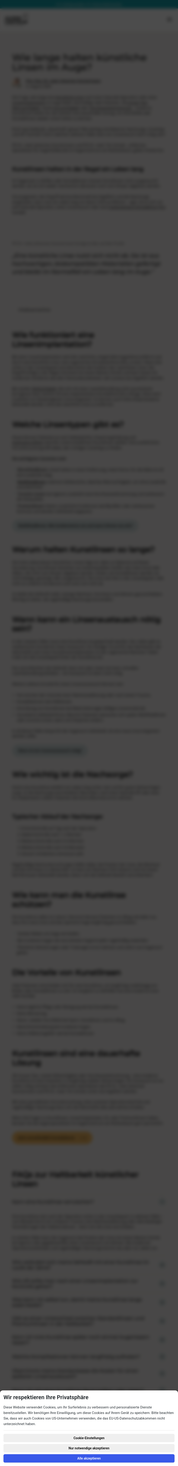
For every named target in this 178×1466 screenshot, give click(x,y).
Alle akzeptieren (89, 1458)
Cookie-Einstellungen (89, 1438)
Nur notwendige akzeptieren (89, 1448)
